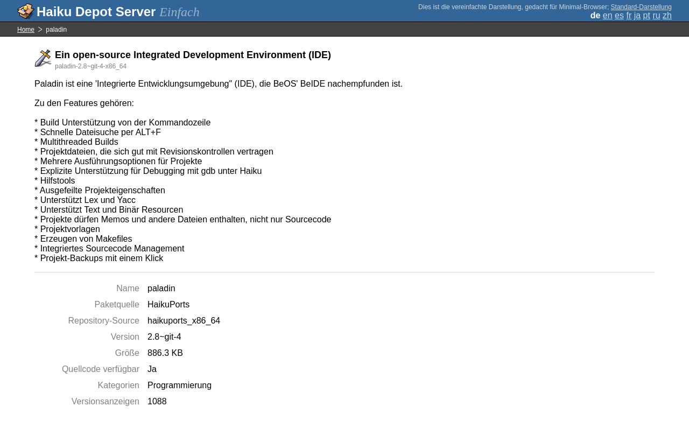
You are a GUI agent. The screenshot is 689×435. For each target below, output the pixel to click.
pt (646, 15)
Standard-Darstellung (641, 7)
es (619, 15)
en (608, 15)
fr (628, 15)
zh (667, 15)
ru (656, 15)
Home (25, 29)
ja (637, 15)
